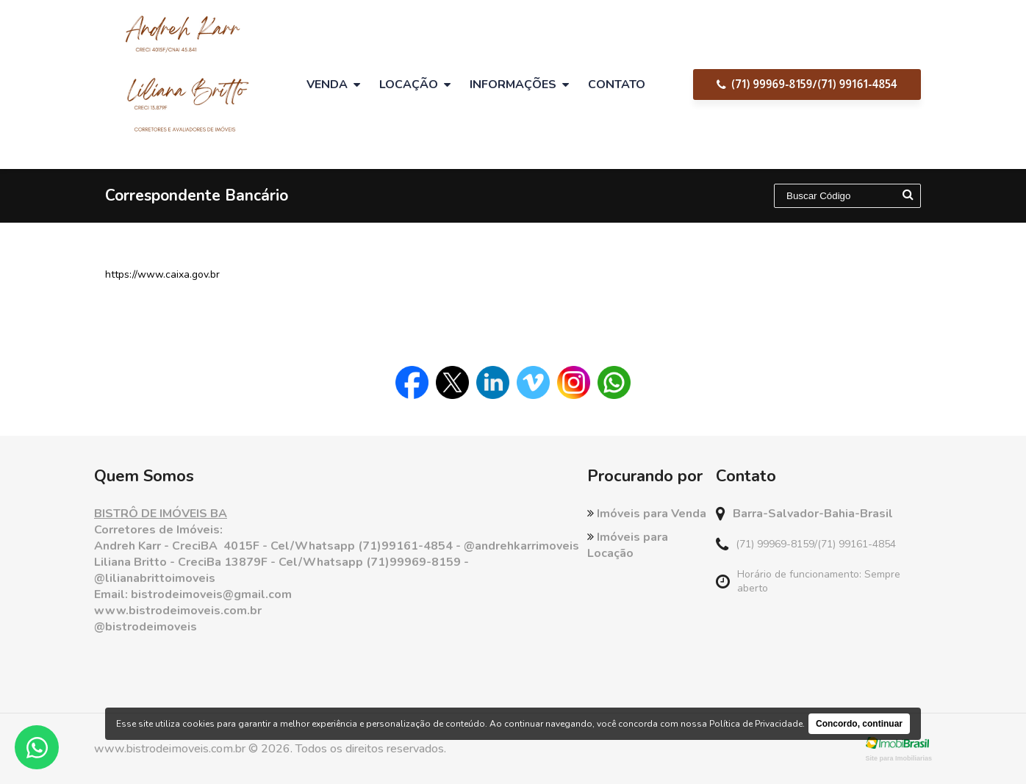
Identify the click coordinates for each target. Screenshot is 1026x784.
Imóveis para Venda (646, 514)
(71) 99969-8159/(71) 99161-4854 (807, 84)
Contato (616, 84)
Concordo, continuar (859, 724)
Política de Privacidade (756, 724)
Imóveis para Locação (627, 545)
